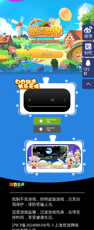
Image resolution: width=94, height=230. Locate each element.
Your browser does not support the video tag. (47, 100)
